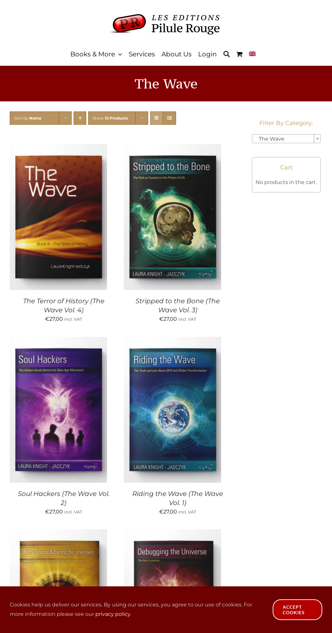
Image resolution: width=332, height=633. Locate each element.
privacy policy (112, 614)
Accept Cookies (294, 609)
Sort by (28, 118)
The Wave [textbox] (269, 139)
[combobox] (286, 138)
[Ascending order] (80, 118)
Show (110, 118)
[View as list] (169, 118)
